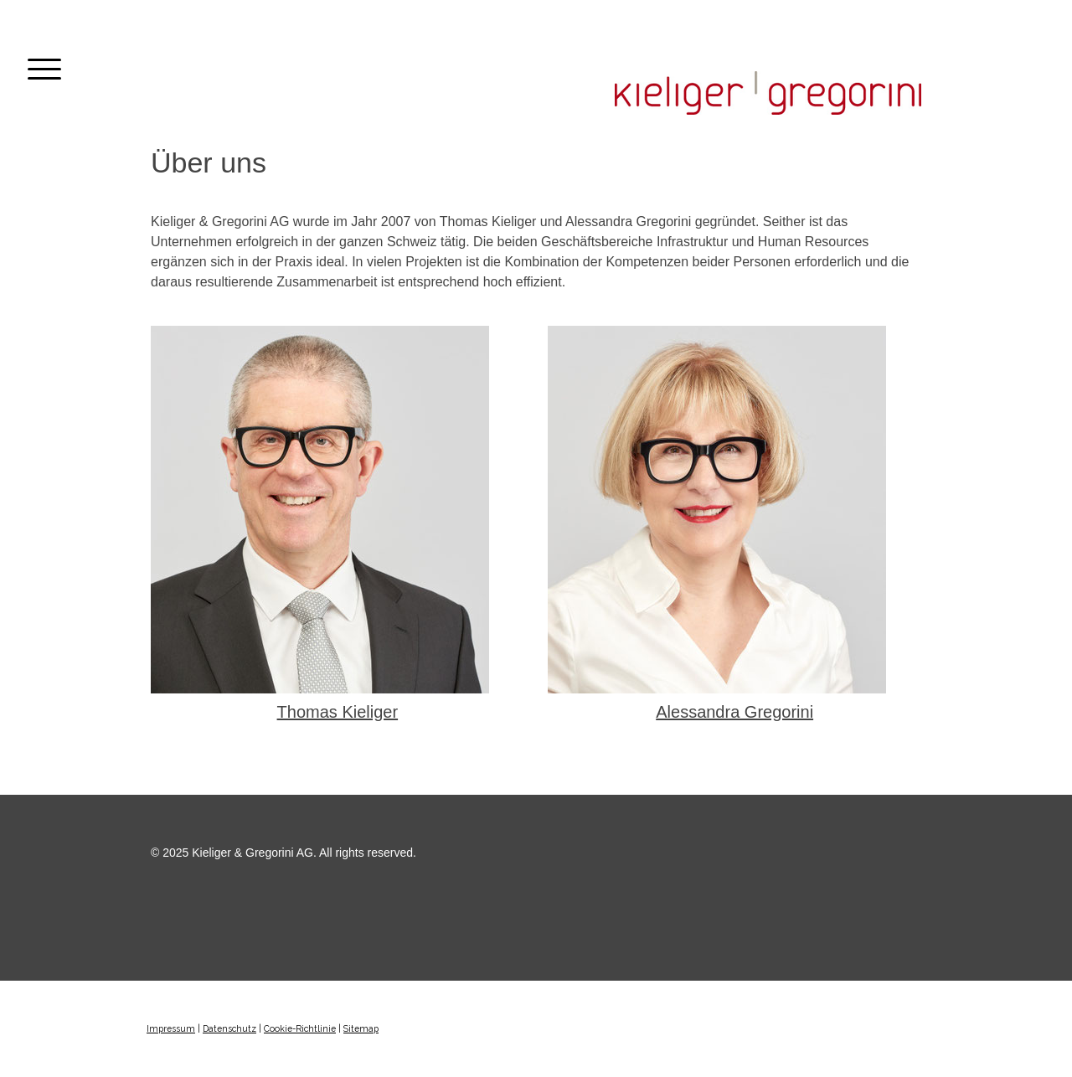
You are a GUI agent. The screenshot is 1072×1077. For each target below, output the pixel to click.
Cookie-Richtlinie (300, 1028)
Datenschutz (229, 1028)
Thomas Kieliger (338, 712)
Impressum (171, 1028)
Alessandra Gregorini (734, 712)
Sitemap (361, 1028)
